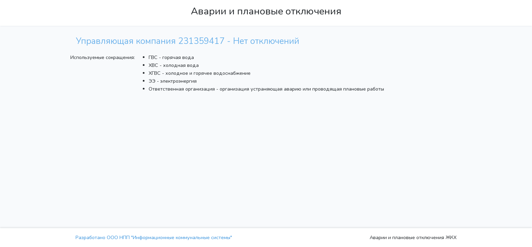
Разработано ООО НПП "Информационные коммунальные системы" (154, 237)
